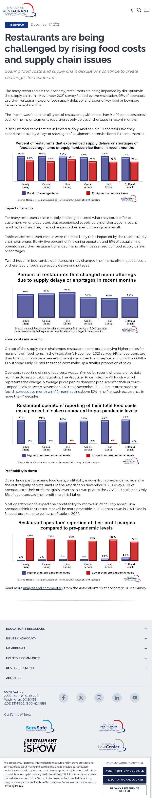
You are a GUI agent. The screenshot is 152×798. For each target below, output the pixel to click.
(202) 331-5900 (14, 703)
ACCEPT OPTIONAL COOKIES (124, 770)
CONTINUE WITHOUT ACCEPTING (124, 763)
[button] (139, 10)
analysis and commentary (43, 588)
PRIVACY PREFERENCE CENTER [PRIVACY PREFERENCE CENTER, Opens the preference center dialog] (124, 789)
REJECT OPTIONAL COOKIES (124, 779)
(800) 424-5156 (36, 703)
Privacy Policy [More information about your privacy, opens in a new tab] (14, 786)
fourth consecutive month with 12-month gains (42, 392)
